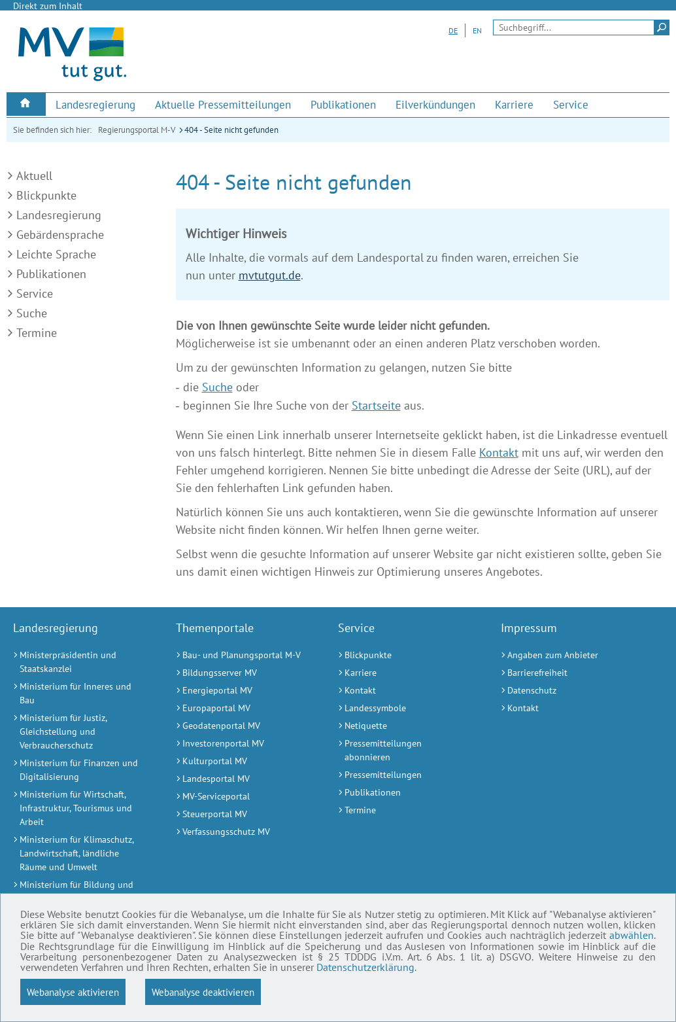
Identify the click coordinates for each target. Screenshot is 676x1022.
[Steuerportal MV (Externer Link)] (241, 814)
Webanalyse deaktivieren (203, 991)
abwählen (154, 944)
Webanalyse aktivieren (73, 991)
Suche (31, 313)
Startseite (376, 405)
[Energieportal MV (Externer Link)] (241, 690)
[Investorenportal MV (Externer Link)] (241, 743)
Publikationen (51, 273)
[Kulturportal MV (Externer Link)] (241, 761)
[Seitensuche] (581, 27)
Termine (36, 332)
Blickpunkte (46, 195)
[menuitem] (26, 104)
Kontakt (498, 452)
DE (453, 30)
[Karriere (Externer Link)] (514, 105)
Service (34, 293)
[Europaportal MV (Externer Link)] (241, 708)
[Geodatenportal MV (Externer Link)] (241, 726)
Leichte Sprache (56, 254)
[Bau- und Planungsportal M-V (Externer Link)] (241, 655)
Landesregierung (58, 214)
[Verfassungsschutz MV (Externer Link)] (241, 832)
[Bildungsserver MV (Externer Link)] (241, 673)
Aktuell (34, 175)
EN (477, 30)
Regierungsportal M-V (136, 129)
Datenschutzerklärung (591, 966)
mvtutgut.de (270, 275)
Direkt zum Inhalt (47, 6)
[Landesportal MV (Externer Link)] (241, 779)
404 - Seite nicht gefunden (231, 129)
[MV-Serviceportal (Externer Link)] (241, 796)
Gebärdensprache (60, 234)
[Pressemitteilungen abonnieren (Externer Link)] (403, 750)
